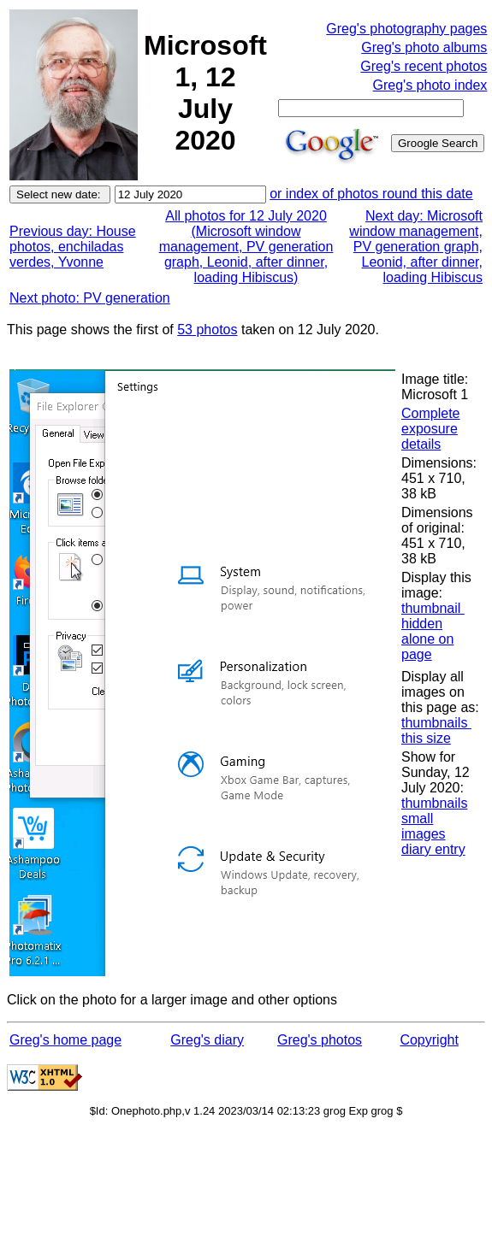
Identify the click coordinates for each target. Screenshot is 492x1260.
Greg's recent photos (423, 66)
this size (426, 738)
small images (423, 826)
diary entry (433, 849)
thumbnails (436, 722)
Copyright (429, 1040)
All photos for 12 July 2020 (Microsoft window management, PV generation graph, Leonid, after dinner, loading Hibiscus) (246, 247)
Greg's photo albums (424, 47)
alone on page (427, 647)
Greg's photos (319, 1040)
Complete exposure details (430, 428)
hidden (421, 623)
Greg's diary (207, 1040)
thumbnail (433, 608)
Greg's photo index (430, 85)
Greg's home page (65, 1040)
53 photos (207, 329)
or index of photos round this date (371, 193)
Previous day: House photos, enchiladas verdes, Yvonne (72, 246)
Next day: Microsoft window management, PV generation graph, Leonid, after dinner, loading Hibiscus (416, 247)
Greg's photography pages (406, 28)
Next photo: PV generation (89, 298)
